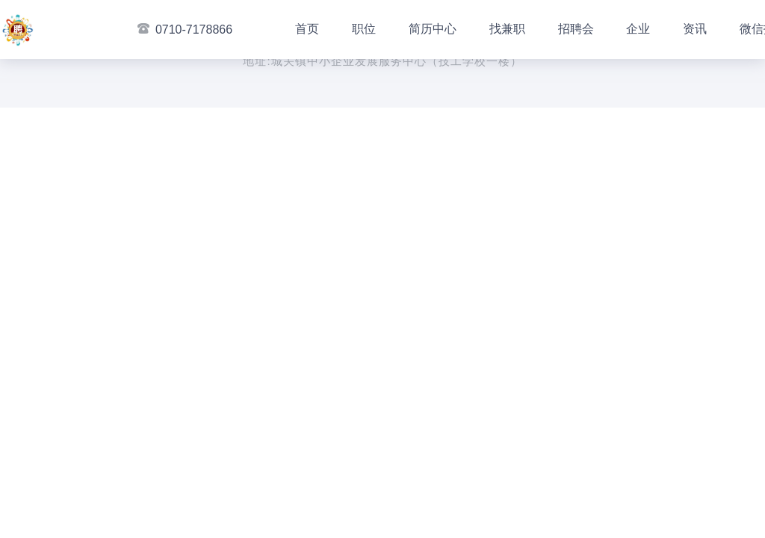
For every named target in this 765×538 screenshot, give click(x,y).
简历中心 (432, 28)
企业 (638, 28)
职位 (364, 28)
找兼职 (507, 28)
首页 (307, 28)
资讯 (695, 28)
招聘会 (576, 28)
